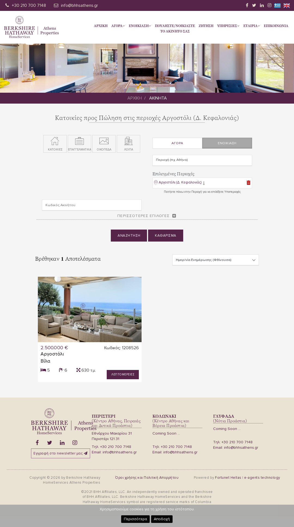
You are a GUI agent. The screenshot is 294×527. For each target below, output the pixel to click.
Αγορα (118, 26)
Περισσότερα (135, 519)
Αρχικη (101, 26)
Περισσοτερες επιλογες (143, 217)
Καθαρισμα (165, 236)
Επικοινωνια (276, 26)
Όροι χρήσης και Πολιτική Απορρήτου (147, 477)
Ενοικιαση (140, 26)
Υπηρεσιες (228, 26)
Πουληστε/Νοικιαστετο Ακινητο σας (175, 28)
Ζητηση (206, 26)
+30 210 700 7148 (29, 5)
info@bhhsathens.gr (79, 5)
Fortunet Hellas (228, 477)
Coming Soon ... (166, 433)
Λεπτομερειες (122, 374)
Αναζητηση (129, 236)
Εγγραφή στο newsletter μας (60, 453)
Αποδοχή (162, 519)
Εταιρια (251, 26)
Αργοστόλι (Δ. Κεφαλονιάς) (180, 183)
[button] (179, 185)
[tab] (202, 184)
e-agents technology (262, 477)
